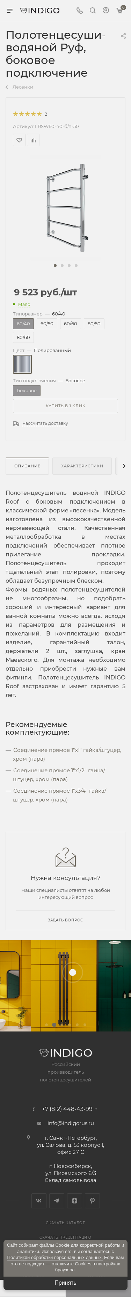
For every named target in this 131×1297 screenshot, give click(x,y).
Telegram (56, 1200)
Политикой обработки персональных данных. (55, 1257)
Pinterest (92, 1200)
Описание (27, 466)
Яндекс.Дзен (74, 1200)
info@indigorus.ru (71, 1123)
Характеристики (82, 466)
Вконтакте (38, 1200)
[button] (55, 265)
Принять (65, 1283)
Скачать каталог (65, 1223)
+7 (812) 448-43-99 (67, 1109)
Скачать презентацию (65, 1237)
